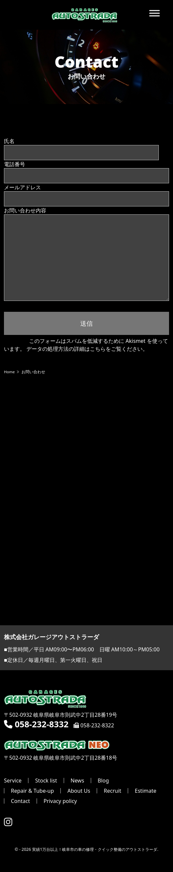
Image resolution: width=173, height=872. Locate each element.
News (77, 780)
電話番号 (86, 170)
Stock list (46, 780)
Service (12, 780)
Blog (103, 780)
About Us (78, 790)
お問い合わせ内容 (86, 234)
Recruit (112, 790)
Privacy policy (60, 801)
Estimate (145, 790)
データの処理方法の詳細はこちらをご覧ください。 (87, 348)
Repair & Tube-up (32, 790)
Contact (20, 801)
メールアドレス (86, 193)
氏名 (81, 146)
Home (9, 371)
